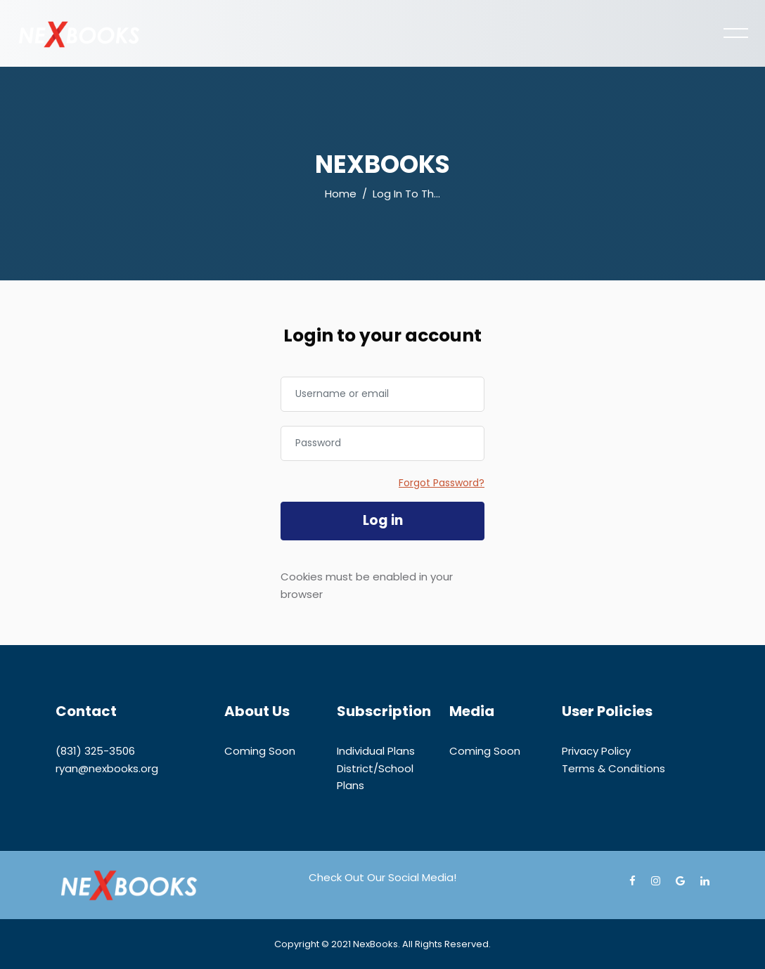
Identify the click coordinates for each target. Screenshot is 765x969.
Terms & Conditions (613, 768)
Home (340, 193)
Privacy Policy (596, 750)
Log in (383, 520)
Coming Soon (259, 750)
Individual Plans (376, 750)
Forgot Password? (441, 483)
